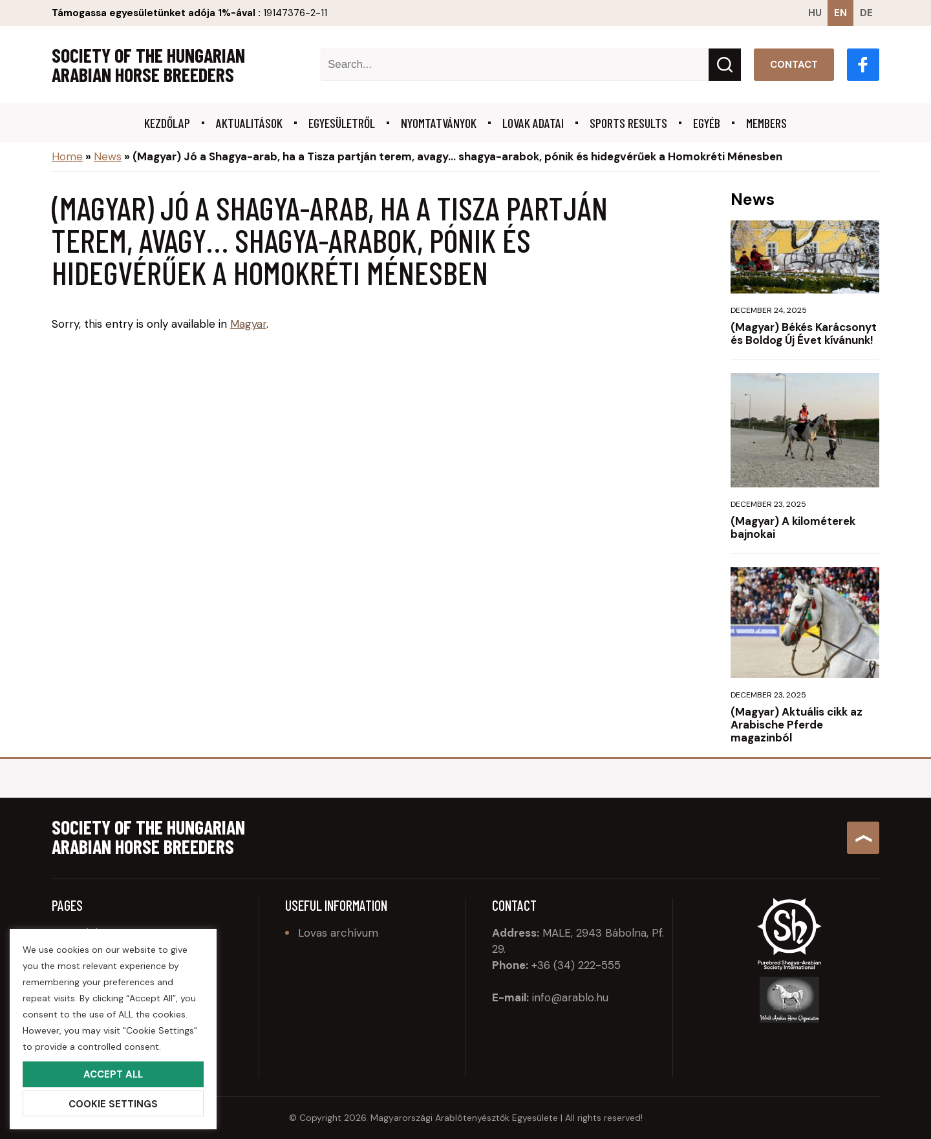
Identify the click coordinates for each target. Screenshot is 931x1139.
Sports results (628, 123)
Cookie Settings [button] (113, 1104)
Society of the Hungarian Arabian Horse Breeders (148, 64)
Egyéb (706, 123)
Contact (794, 64)
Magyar (248, 324)
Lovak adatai (533, 123)
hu (815, 12)
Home (67, 156)
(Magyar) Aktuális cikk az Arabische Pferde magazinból (796, 724)
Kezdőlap (167, 123)
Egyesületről (341, 123)
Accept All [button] (113, 1074)
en (840, 12)
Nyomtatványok (438, 123)
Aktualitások (249, 123)
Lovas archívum (338, 933)
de (866, 12)
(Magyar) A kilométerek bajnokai (793, 527)
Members (766, 123)
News (108, 156)
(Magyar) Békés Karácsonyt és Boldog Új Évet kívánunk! (804, 333)
